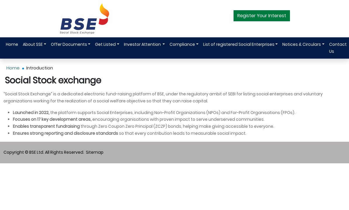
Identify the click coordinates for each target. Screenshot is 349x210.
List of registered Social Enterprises (238, 44)
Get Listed (105, 44)
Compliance (182, 44)
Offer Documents (69, 44)
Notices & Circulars (301, 44)
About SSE (33, 44)
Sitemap (94, 152)
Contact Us (338, 47)
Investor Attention (143, 44)
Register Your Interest (261, 15)
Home (12, 44)
